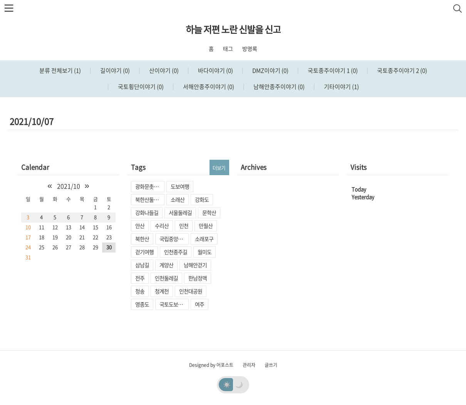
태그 (228, 48)
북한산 (142, 239)
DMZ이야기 (269, 70)
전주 (139, 278)
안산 (139, 225)
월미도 (204, 252)
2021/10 (68, 186)
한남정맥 (197, 278)
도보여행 (180, 186)
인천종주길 (175, 252)
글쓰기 (271, 364)
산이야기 (163, 70)
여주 (199, 304)
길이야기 (114, 70)
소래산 (177, 199)
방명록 (249, 48)
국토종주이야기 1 (332, 70)
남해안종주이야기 (278, 86)
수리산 (162, 225)
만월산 (206, 225)
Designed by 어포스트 (211, 364)
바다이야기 (215, 70)
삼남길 (142, 265)
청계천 (162, 291)
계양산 (166, 265)
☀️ (227, 384)
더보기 (219, 167)
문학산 (209, 212)
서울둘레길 (180, 212)
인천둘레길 (166, 278)
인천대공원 (190, 291)
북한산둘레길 (149, 199)
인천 (183, 225)
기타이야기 (341, 86)
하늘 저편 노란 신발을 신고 (233, 29)
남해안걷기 (195, 265)
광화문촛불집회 (149, 186)
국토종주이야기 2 (401, 70)
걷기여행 (144, 252)
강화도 (202, 199)
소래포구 (204, 239)
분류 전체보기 (60, 70)
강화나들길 (146, 212)
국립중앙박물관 (174, 239)
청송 (139, 291)
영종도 (142, 304)
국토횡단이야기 (140, 86)
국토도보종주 (173, 304)
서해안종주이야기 (208, 86)
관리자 (249, 364)
